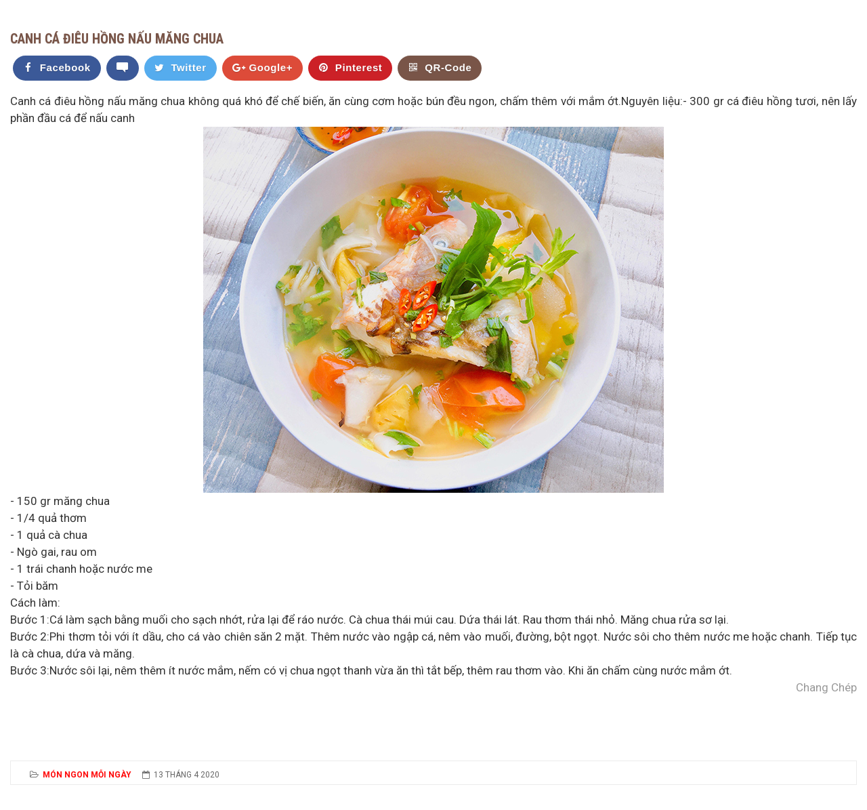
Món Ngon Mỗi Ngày (87, 774)
